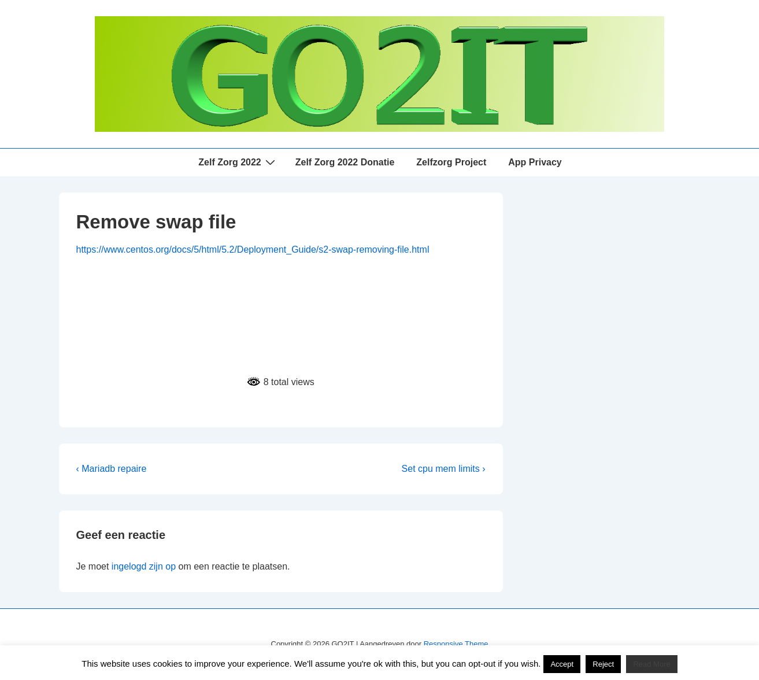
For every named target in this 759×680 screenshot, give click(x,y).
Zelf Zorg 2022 (237, 162)
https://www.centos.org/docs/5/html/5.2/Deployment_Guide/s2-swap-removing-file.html (253, 249)
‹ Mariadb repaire (111, 469)
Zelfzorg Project (451, 162)
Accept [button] (561, 664)
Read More (651, 664)
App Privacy (534, 162)
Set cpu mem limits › (444, 469)
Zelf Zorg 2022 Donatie (345, 162)
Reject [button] (603, 664)
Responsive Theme (456, 644)
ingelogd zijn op (144, 566)
